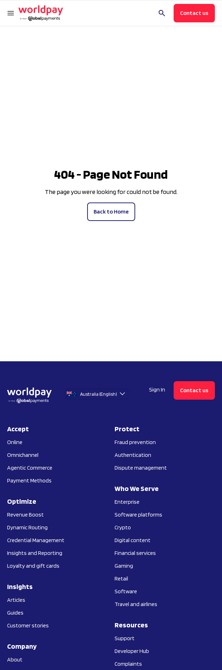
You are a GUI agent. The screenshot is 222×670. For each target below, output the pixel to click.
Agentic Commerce (29, 467)
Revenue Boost (25, 514)
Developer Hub (132, 651)
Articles (16, 599)
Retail (121, 578)
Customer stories (28, 625)
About (14, 659)
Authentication (133, 455)
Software (126, 591)
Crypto (123, 527)
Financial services (135, 553)
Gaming (124, 565)
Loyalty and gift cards (33, 565)
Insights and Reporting (34, 553)
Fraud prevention (135, 442)
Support (124, 638)
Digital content (132, 540)
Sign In (157, 389)
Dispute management (141, 467)
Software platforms (138, 514)
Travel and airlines (136, 604)
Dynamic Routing (27, 527)
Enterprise (127, 501)
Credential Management (35, 540)
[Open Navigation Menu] (10, 13)
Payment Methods (29, 480)
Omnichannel (22, 455)
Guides (15, 612)
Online (14, 442)
